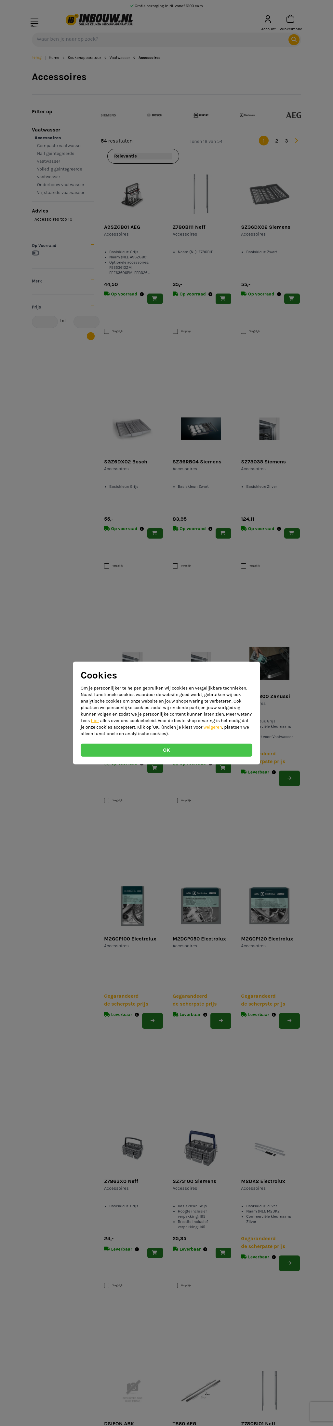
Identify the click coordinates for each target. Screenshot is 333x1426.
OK (166, 750)
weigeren (213, 727)
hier (95, 720)
